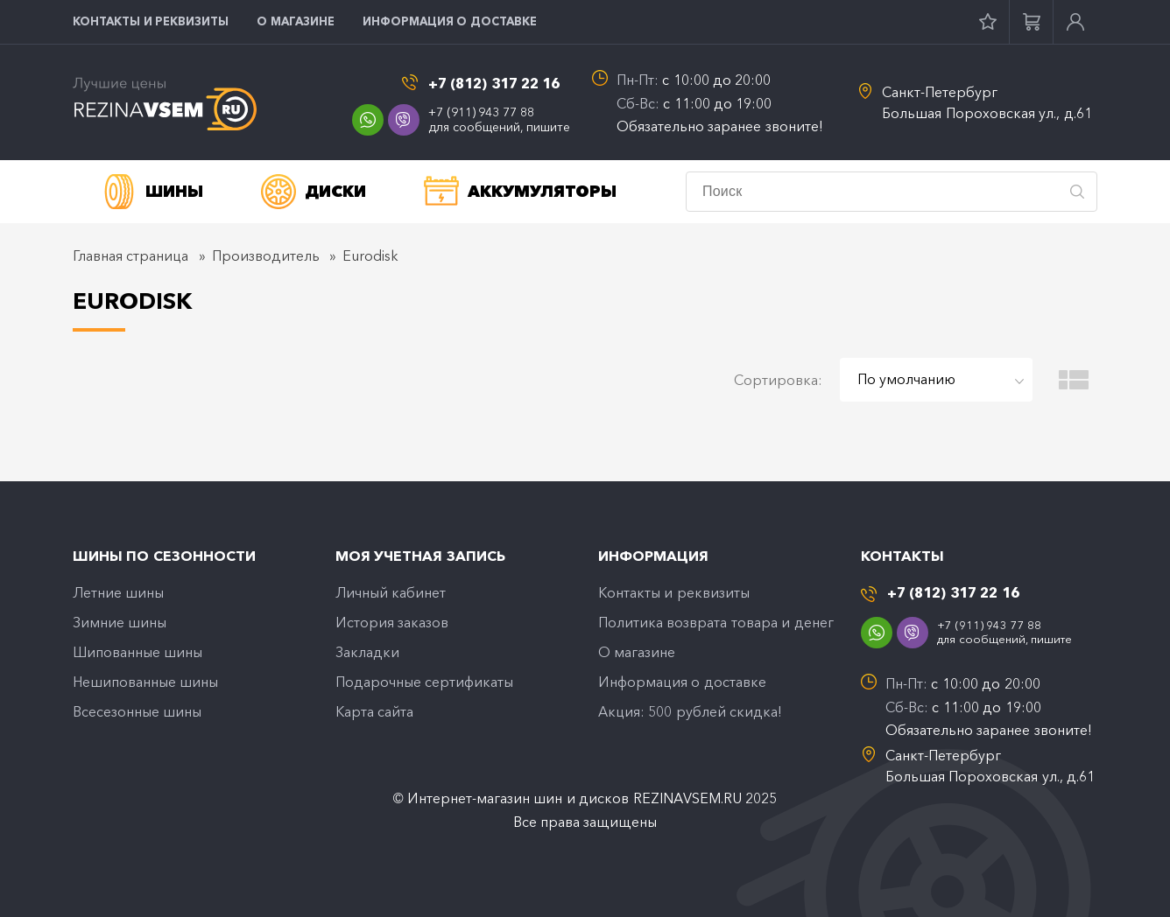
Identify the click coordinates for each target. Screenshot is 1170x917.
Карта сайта (374, 711)
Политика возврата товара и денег (716, 622)
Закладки (367, 652)
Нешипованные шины (145, 681)
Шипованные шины (137, 652)
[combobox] (936, 380)
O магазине (296, 21)
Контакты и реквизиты (151, 21)
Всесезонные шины (137, 711)
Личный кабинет (390, 592)
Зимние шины (119, 622)
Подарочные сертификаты (424, 681)
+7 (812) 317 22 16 (494, 83)
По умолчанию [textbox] (906, 379)
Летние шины (118, 592)
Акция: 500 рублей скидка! (690, 711)
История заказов (391, 622)
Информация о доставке (450, 21)
